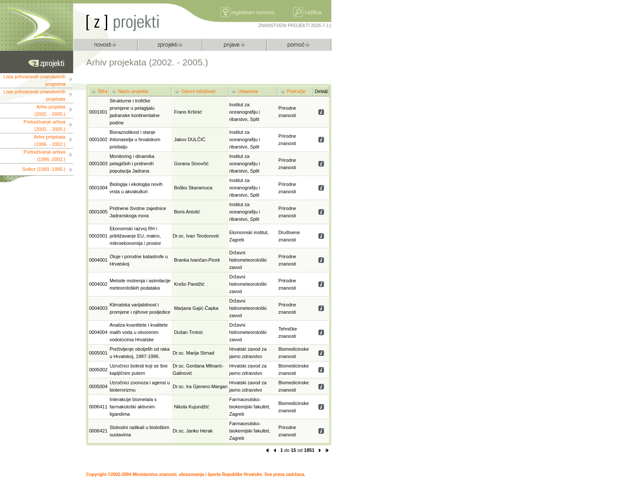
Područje (296, 91)
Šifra (103, 91)
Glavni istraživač (198, 91)
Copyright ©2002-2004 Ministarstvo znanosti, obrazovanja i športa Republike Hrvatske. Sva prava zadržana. (195, 474)
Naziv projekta (133, 91)
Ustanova (248, 91)
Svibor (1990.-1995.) (43, 169)
